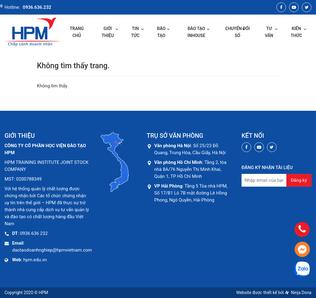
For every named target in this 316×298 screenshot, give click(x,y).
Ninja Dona (298, 292)
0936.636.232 (37, 7)
